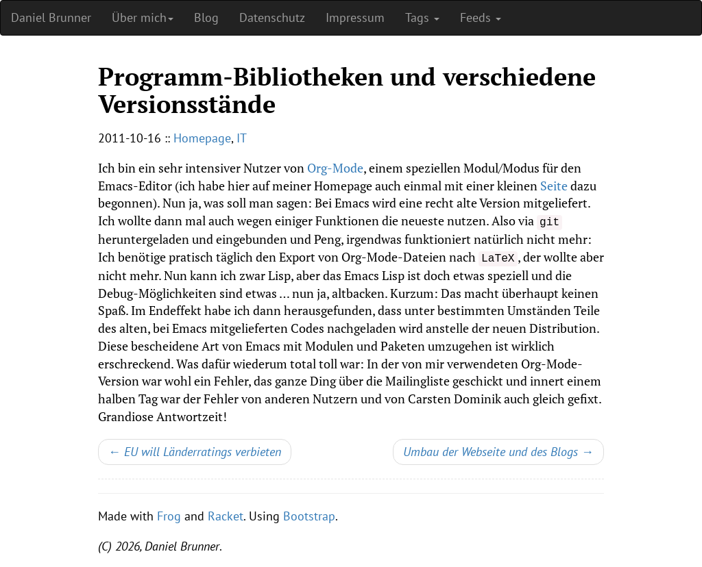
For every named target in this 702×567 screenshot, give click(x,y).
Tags (422, 17)
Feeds (480, 17)
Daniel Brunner (51, 17)
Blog (206, 17)
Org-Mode (335, 168)
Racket (225, 516)
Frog (169, 516)
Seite (554, 185)
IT (242, 138)
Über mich (142, 17)
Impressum (355, 17)
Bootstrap (309, 516)
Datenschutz (272, 17)
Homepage (202, 138)
